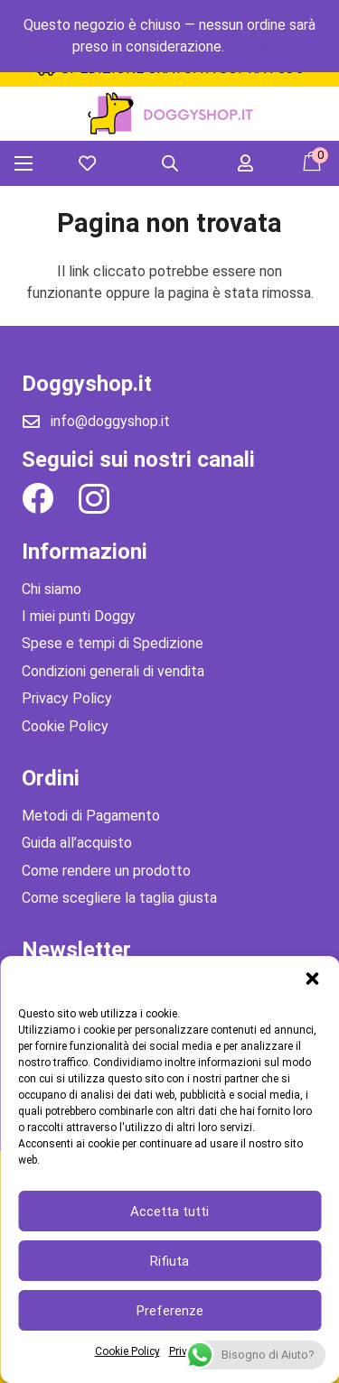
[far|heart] (91, 163)
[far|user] (249, 163)
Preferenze (170, 1311)
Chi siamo (51, 589)
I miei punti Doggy (79, 616)
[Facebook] (37, 498)
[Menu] (23, 163)
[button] (312, 979)
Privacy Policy (67, 698)
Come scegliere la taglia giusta (119, 897)
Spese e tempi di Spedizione (112, 643)
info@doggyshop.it (110, 421)
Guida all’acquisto (77, 842)
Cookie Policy (127, 1351)
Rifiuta (169, 1261)
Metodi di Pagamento (91, 815)
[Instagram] (94, 499)
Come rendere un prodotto (106, 870)
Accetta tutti (169, 1211)
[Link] (169, 114)
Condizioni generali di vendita (113, 671)
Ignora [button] (248, 46)
